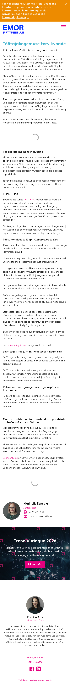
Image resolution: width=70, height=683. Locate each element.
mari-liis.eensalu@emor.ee (43, 516)
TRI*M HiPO (29, 200)
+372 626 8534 (36, 512)
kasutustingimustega (15, 17)
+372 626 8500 (35, 662)
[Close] (66, 3)
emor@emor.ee (35, 657)
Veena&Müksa (10, 458)
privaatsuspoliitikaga (15, 14)
